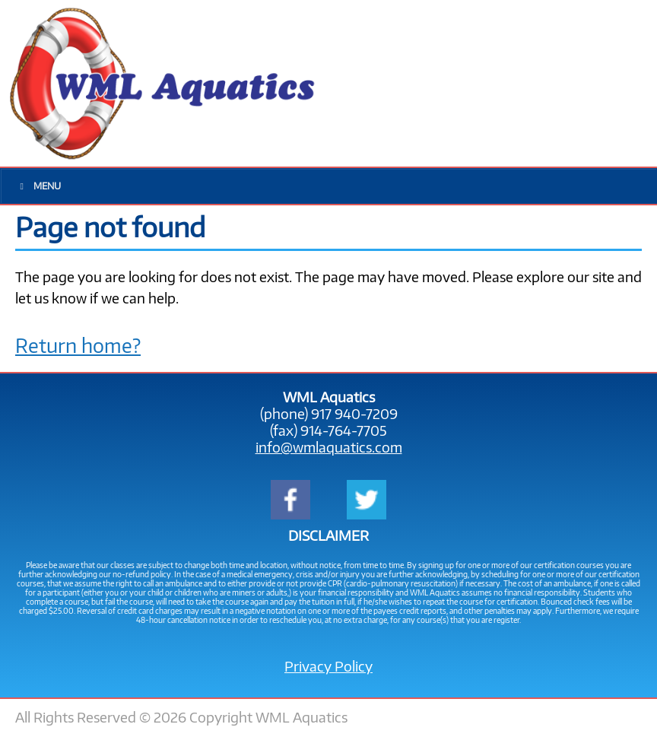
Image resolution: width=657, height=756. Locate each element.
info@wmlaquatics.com (329, 447)
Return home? (78, 345)
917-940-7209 (528, 83)
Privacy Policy (328, 666)
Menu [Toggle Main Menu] (38, 186)
